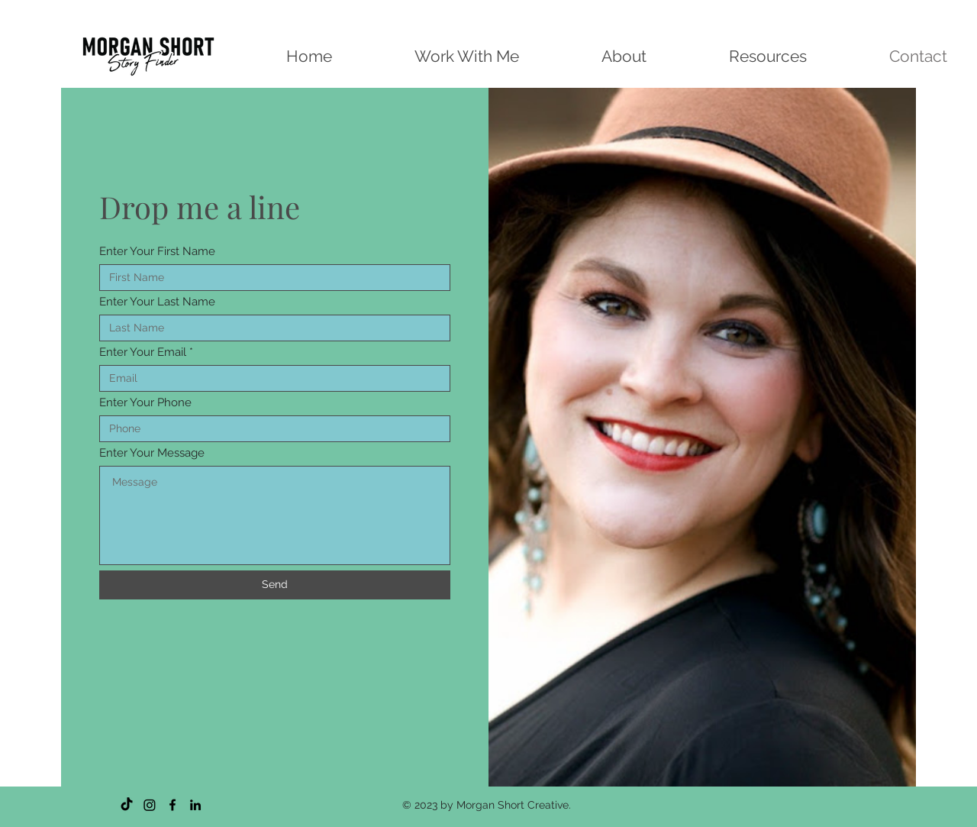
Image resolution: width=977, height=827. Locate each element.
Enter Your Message (152, 453)
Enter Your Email (142, 352)
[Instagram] (149, 804)
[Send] (274, 584)
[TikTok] (126, 804)
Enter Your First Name (157, 251)
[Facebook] (172, 804)
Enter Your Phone (145, 403)
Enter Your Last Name (157, 302)
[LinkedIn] (195, 804)
